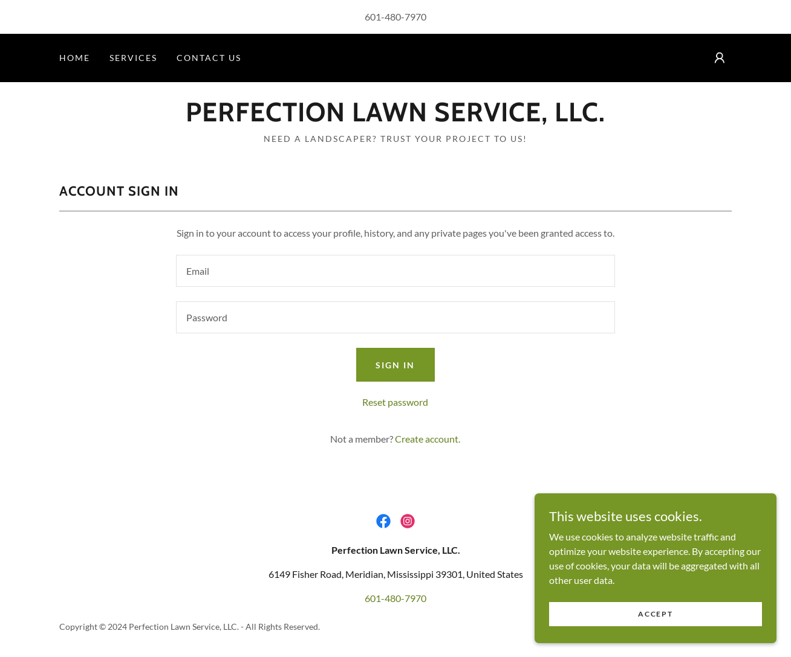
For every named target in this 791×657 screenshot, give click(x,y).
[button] (720, 58)
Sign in (395, 365)
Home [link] (74, 58)
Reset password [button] (395, 402)
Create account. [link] (427, 438)
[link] (395, 117)
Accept (655, 638)
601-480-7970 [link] (395, 16)
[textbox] (395, 271)
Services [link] (133, 58)
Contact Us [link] (209, 58)
